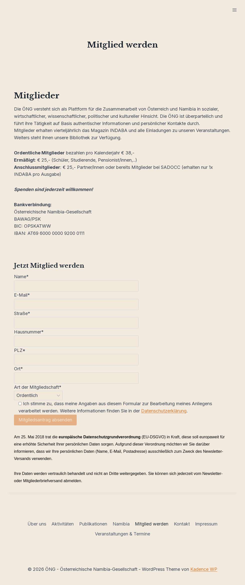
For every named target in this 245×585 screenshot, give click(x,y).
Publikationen (93, 523)
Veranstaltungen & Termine (122, 533)
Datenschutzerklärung (164, 410)
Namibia (121, 523)
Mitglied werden (151, 523)
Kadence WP (203, 569)
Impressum (206, 523)
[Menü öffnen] (234, 10)
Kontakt (182, 523)
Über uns (36, 523)
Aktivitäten (62, 523)
